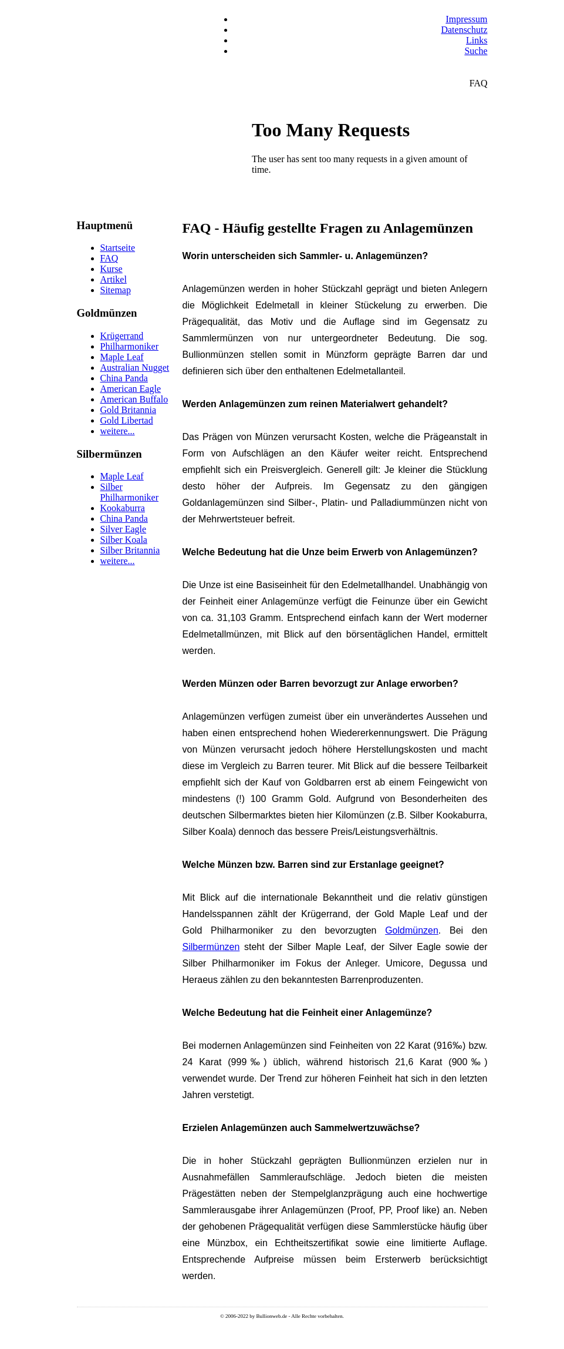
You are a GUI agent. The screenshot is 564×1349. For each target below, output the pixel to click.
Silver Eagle (123, 529)
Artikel (113, 279)
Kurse (111, 269)
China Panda (124, 378)
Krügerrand (122, 336)
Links (476, 40)
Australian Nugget (135, 368)
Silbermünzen (211, 947)
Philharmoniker (129, 346)
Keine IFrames (367, 165)
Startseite (118, 248)
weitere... (117, 431)
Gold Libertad (126, 420)
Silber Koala (123, 540)
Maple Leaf (122, 357)
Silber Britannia (130, 550)
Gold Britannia (128, 410)
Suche (475, 51)
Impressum (466, 19)
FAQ (109, 258)
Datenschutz (464, 30)
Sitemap (115, 290)
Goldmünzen (411, 930)
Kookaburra (122, 508)
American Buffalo (134, 399)
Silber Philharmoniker (129, 492)
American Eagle (130, 389)
